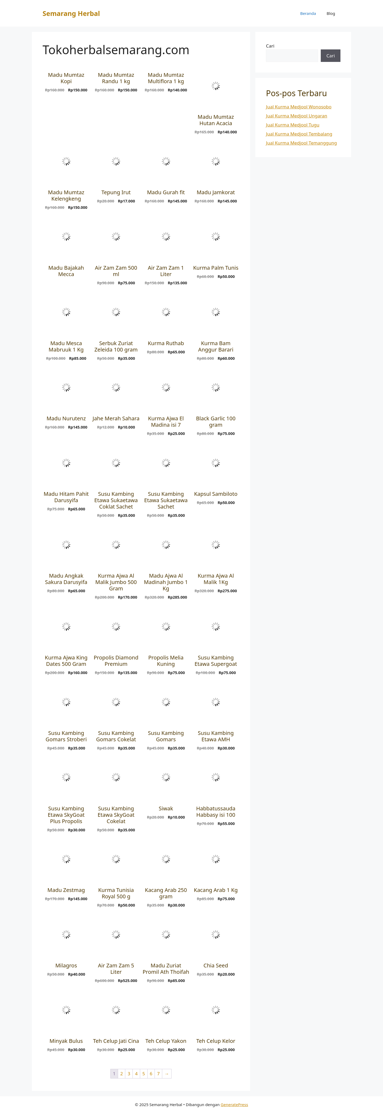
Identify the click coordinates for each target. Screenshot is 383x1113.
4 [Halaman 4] (136, 1073)
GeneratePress (234, 1104)
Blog (331, 13)
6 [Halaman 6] (151, 1073)
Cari (270, 46)
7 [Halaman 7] (158, 1073)
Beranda (308, 13)
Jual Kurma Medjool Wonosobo (298, 107)
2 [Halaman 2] (121, 1073)
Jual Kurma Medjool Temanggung (301, 143)
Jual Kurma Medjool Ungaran (296, 116)
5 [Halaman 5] (143, 1073)
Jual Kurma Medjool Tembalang (299, 134)
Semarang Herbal (71, 13)
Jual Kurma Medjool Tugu (292, 125)
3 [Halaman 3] (129, 1073)
